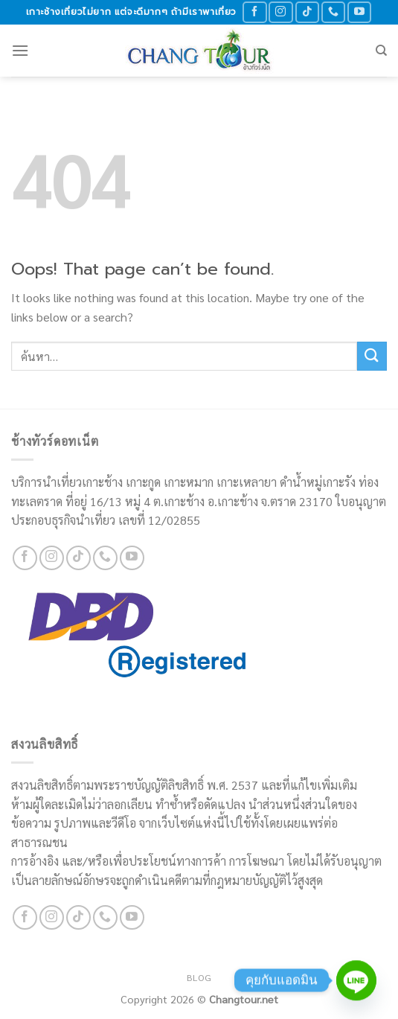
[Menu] (20, 50)
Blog (199, 977)
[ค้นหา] (381, 50)
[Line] (356, 980)
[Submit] (372, 356)
